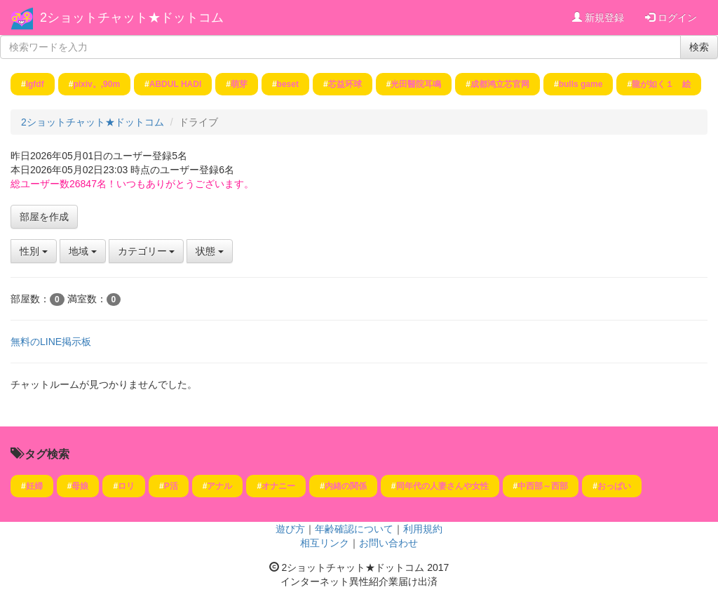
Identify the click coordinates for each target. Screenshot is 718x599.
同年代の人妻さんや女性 (442, 486)
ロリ (126, 486)
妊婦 (34, 486)
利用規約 (422, 528)
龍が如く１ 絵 (661, 84)
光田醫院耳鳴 (416, 84)
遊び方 (290, 528)
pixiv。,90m (96, 84)
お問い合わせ (388, 542)
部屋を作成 (44, 216)
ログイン (671, 17)
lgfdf (35, 84)
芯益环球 (345, 84)
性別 (34, 251)
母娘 (80, 486)
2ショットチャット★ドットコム (132, 18)
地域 (83, 251)
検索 (699, 47)
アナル (219, 486)
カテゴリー (146, 251)
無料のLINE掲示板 (51, 341)
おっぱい (614, 486)
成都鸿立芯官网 (499, 84)
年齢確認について (354, 528)
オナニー (278, 486)
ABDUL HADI (175, 84)
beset (288, 84)
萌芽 (239, 84)
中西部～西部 (542, 486)
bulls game (581, 84)
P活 (171, 486)
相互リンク (324, 542)
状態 (210, 251)
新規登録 (598, 17)
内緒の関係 (346, 486)
